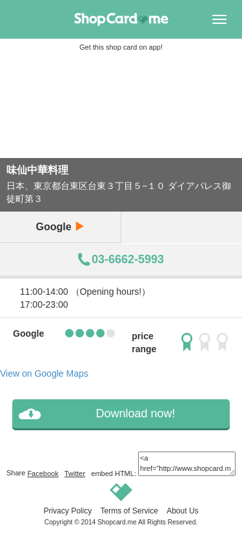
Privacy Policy (67, 510)
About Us (182, 510)
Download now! (135, 413)
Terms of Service (128, 510)
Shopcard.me (117, 522)
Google (60, 226)
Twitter (75, 473)
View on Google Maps (44, 373)
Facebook (42, 473)
